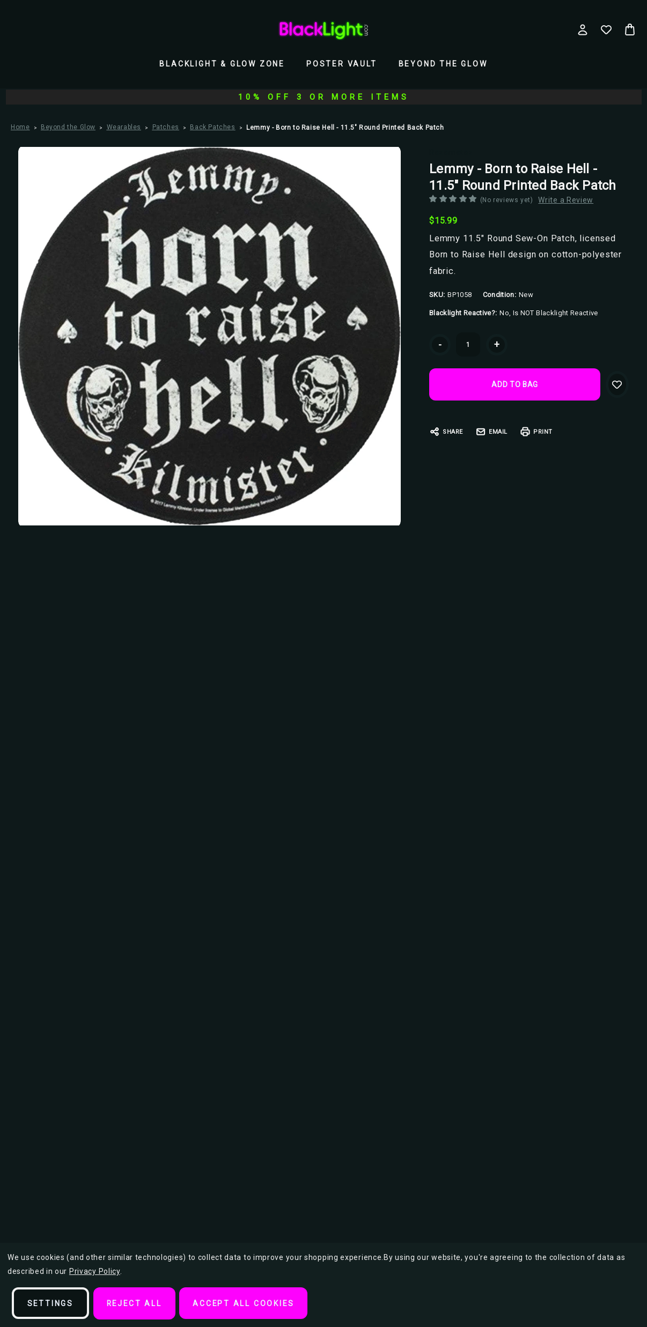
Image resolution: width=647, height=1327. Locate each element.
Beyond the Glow (443, 64)
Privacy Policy (94, 1271)
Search (118, 26)
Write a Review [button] (570, 200)
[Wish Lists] (606, 29)
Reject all (135, 1303)
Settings (50, 1303)
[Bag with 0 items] (629, 29)
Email (491, 431)
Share (446, 431)
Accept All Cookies (246, 1303)
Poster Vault (341, 64)
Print (536, 431)
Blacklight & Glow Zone (222, 64)
